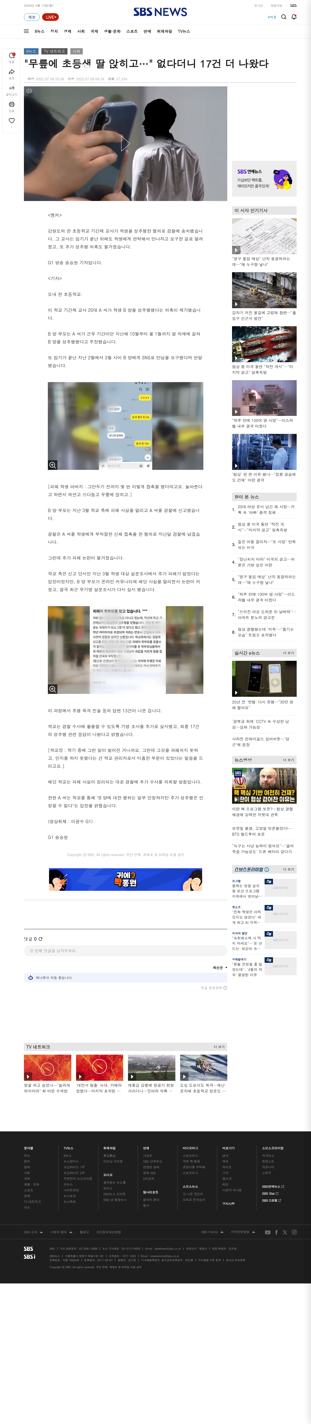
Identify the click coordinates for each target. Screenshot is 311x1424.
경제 (67, 31)
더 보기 (218, 1046)
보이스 (108, 1188)
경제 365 (149, 1172)
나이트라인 (71, 1190)
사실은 (147, 1155)
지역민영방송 (243, 1232)
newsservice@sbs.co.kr (164, 1256)
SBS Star (270, 1193)
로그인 (258, 5)
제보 (225, 1161)
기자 (225, 1172)
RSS (225, 1184)
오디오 (108, 1173)
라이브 (227, 1167)
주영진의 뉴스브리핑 (78, 1178)
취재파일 (164, 31)
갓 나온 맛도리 (193, 1194)
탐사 (146, 1205)
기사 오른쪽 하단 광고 (263, 1026)
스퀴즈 (266, 1172)
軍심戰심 (109, 1155)
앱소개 (227, 1178)
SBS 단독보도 (152, 1161)
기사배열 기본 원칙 (209, 1260)
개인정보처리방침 (108, 1232)
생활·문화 (112, 31)
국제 (94, 31)
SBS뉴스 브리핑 (114, 1194)
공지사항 (228, 1203)
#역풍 (272, 17)
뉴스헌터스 (71, 1161)
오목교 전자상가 (194, 1199)
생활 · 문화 (31, 1184)
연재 (146, 1147)
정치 (54, 31)
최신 (27, 1155)
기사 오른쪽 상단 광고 (263, 117)
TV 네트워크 (54, 51)
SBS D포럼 (271, 1200)
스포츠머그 (190, 1155)
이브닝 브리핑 (113, 1161)
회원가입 (276, 5)
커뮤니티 (268, 1167)
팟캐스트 (268, 1161)
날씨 (225, 1155)
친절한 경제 (151, 1167)
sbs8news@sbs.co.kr (168, 1248)
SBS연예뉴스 (273, 1186)
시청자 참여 (61, 1232)
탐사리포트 (150, 1191)
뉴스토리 (70, 1196)
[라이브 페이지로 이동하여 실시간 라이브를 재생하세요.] (50, 17)
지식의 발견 (239, 933)
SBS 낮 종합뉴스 (115, 1199)
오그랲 (236, 881)
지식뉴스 (268, 1155)
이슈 (27, 1207)
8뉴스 (39, 31)
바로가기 (228, 1147)
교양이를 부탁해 (194, 1167)
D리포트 (149, 1178)
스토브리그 (190, 1172)
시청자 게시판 (232, 1190)
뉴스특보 (70, 1201)
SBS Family (212, 1232)
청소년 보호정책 (235, 1260)
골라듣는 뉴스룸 (114, 1182)
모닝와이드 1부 (74, 1167)
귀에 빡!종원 (191, 1161)
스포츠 (132, 31)
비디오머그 (190, 1147)
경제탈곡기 (239, 959)
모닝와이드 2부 (74, 1172)
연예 (147, 31)
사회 (81, 31)
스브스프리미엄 (273, 1147)
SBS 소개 (33, 1232)
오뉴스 (68, 1184)
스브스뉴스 (190, 1185)
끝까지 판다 (151, 1199)
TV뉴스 (184, 31)
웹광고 (84, 1232)
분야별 (28, 1147)
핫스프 (236, 907)
